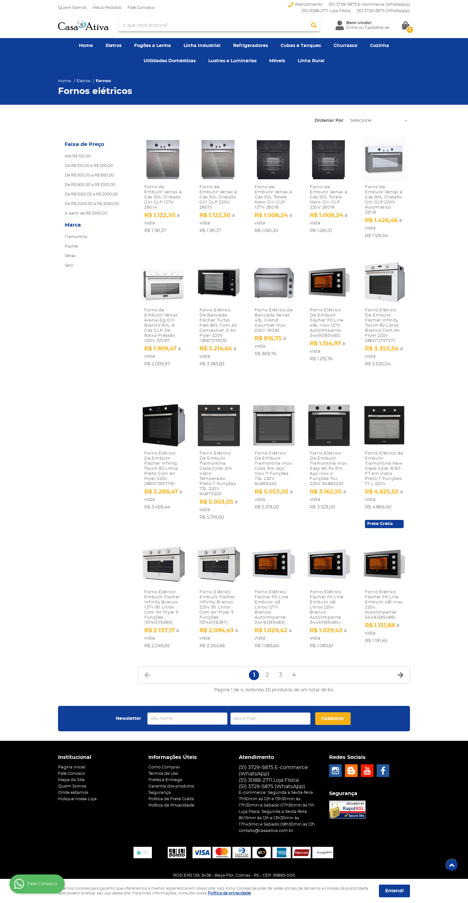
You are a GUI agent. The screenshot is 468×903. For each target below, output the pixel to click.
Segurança (159, 775)
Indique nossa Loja (77, 781)
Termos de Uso (163, 756)
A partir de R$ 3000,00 (86, 213)
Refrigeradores (250, 45)
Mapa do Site (71, 762)
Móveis (277, 61)
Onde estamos (73, 775)
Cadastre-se (377, 28)
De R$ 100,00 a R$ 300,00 (89, 166)
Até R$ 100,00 (78, 156)
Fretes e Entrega (165, 762)
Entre (352, 28)
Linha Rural (311, 61)
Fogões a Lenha (152, 45)
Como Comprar (164, 749)
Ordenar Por (329, 120)
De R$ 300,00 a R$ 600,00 (89, 175)
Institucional (74, 739)
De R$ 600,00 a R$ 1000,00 (90, 185)
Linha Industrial (202, 45)
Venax (70, 256)
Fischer (72, 246)
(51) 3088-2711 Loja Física (326, 11)
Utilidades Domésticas (170, 61)
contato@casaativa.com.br (266, 813)
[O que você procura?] (314, 25)
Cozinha (379, 45)
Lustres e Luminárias (232, 61)
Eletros (113, 45)
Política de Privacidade (171, 788)
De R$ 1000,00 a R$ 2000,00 (91, 194)
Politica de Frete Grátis (171, 781)
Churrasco (345, 45)
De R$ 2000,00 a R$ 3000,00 (92, 204)
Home (86, 45)
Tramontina (76, 237)
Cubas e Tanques (301, 45)
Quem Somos (72, 8)
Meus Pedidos (107, 8)
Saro (69, 265)
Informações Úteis (172, 739)
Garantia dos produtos (171, 769)
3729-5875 (383, 11)
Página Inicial (71, 749)
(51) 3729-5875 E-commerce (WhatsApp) (369, 5)
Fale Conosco (140, 8)
